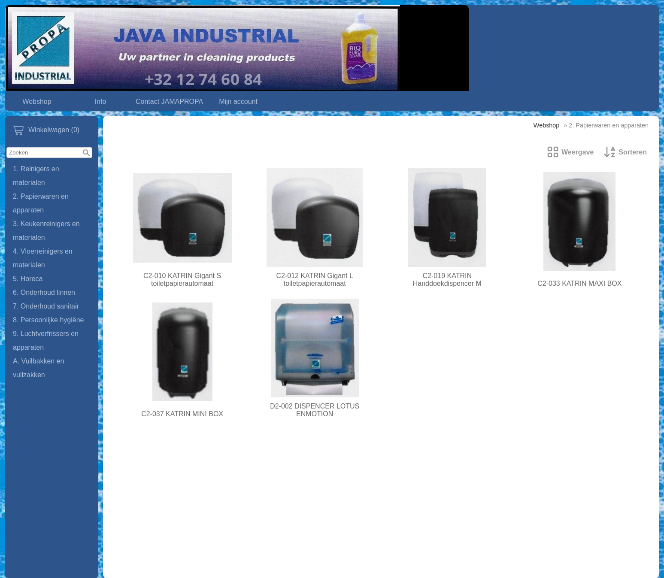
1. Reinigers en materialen (36, 175)
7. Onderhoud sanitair (46, 306)
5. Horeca (27, 278)
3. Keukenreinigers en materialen (46, 230)
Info (100, 101)
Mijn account (238, 101)
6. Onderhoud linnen (44, 292)
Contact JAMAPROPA (169, 101)
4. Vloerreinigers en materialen (43, 258)
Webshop (36, 101)
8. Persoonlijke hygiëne (48, 320)
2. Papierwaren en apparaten (41, 203)
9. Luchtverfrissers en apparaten (46, 340)
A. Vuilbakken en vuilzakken (38, 367)
